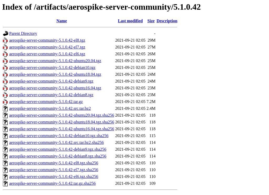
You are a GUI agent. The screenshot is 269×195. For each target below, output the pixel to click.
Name (61, 21)
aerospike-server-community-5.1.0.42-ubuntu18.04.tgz (55, 74)
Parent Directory (23, 33)
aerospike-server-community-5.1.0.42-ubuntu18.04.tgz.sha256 (61, 122)
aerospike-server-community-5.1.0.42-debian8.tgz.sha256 (57, 156)
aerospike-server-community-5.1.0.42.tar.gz (46, 101)
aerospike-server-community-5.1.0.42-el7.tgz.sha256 (53, 169)
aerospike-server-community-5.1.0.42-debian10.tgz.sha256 (58, 135)
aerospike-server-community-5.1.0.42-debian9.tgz (51, 81)
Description (167, 21)
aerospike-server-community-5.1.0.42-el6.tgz (47, 54)
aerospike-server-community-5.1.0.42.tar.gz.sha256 (52, 183)
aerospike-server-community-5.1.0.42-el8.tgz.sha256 (53, 163)
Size (151, 21)
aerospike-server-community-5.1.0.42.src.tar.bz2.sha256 (56, 142)
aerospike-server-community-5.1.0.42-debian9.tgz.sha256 (57, 149)
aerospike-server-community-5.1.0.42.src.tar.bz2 (50, 108)
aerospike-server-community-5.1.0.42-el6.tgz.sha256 (53, 176)
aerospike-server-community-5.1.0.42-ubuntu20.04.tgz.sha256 (61, 115)
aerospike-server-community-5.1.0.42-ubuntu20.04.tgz (55, 60)
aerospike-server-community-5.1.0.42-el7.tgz (47, 47)
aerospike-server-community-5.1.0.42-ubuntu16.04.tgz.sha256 (61, 129)
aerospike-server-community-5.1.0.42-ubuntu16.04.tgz (55, 88)
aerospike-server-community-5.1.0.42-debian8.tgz (51, 95)
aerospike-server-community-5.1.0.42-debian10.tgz (52, 67)
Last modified (130, 21)
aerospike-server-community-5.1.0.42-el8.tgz (47, 40)
